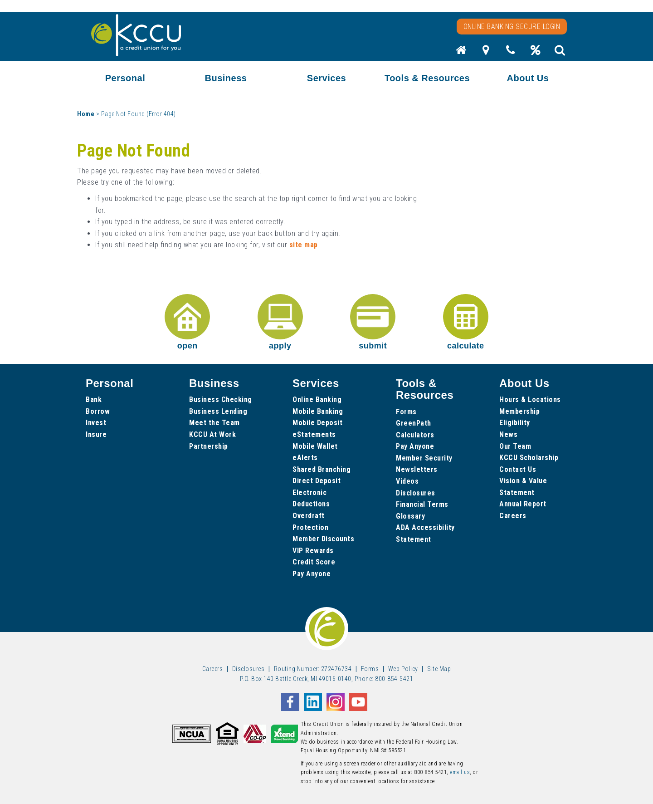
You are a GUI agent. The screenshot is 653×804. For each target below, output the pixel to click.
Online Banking (316, 399)
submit (372, 322)
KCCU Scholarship (528, 457)
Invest (96, 422)
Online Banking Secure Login (511, 26)
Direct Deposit (316, 480)
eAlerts (305, 457)
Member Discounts (323, 538)
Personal (125, 78)
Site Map (439, 668)
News (508, 434)
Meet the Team (214, 422)
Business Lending (218, 411)
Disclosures (415, 493)
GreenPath (413, 423)
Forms (406, 411)
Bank (94, 399)
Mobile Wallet (315, 446)
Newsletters (417, 469)
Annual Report (522, 504)
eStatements (314, 434)
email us (460, 772)
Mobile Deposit (317, 422)
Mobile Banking (317, 411)
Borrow (98, 411)
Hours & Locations (530, 399)
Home (85, 114)
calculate (465, 322)
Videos (407, 481)
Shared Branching (321, 469)
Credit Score (313, 562)
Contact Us (517, 469)
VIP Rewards (313, 550)
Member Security (424, 458)
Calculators (415, 435)
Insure (96, 434)
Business (226, 78)
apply (280, 322)
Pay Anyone (311, 573)
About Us (528, 78)
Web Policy (403, 668)
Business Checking (220, 399)
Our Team (515, 446)
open (187, 322)
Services (326, 78)
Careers (512, 515)
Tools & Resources (427, 78)
